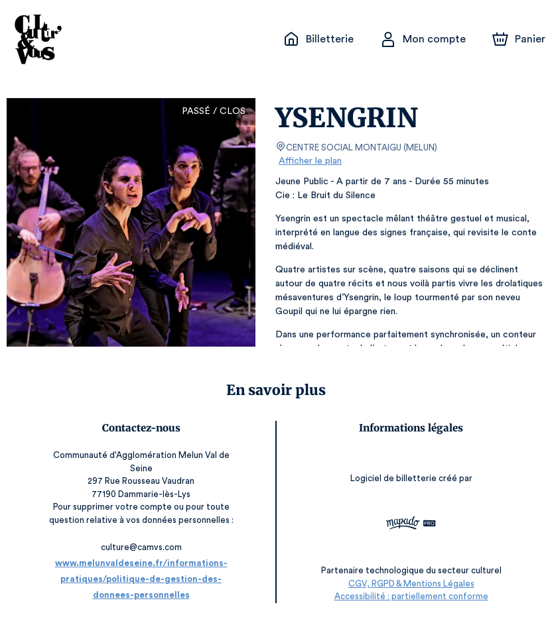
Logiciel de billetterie (394, 478)
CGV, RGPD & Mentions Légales (411, 584)
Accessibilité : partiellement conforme (411, 596)
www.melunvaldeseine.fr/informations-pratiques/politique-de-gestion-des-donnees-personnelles (141, 579)
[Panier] (518, 39)
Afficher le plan (309, 161)
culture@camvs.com (141, 547)
